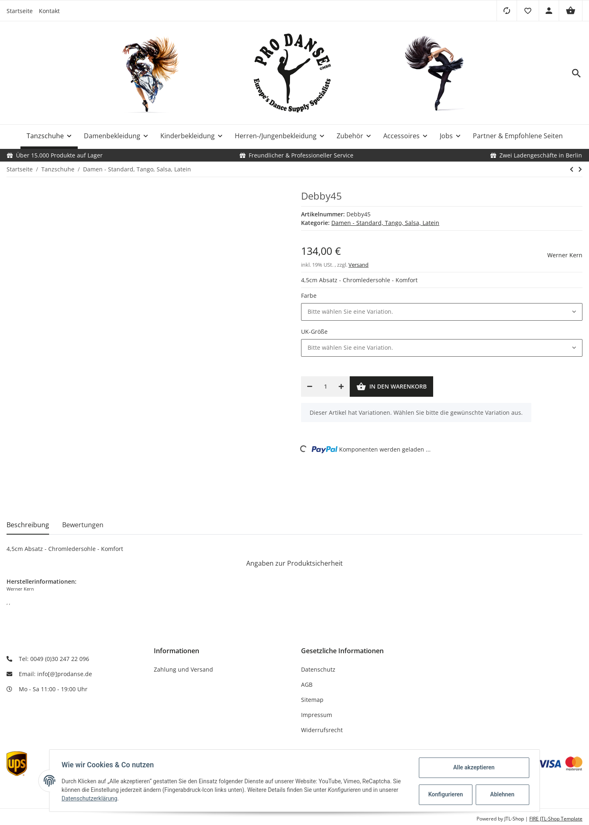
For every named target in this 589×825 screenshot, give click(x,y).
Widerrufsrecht (322, 730)
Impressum (316, 715)
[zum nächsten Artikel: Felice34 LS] (580, 169)
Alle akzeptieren (472, 767)
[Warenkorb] (570, 10)
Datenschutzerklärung (90, 798)
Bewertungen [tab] (82, 524)
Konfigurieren (445, 794)
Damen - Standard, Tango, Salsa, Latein (385, 223)
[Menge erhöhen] (341, 386)
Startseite (20, 11)
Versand (358, 264)
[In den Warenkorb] (391, 386)
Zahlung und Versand (183, 669)
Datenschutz (318, 669)
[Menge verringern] (309, 386)
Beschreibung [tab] (28, 524)
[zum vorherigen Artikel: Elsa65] (571, 169)
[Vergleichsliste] (507, 10)
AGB (306, 684)
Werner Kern (564, 255)
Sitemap (312, 700)
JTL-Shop (514, 818)
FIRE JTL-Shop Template (555, 818)
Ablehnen (501, 794)
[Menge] (325, 386)
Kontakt (49, 11)
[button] (528, 10)
